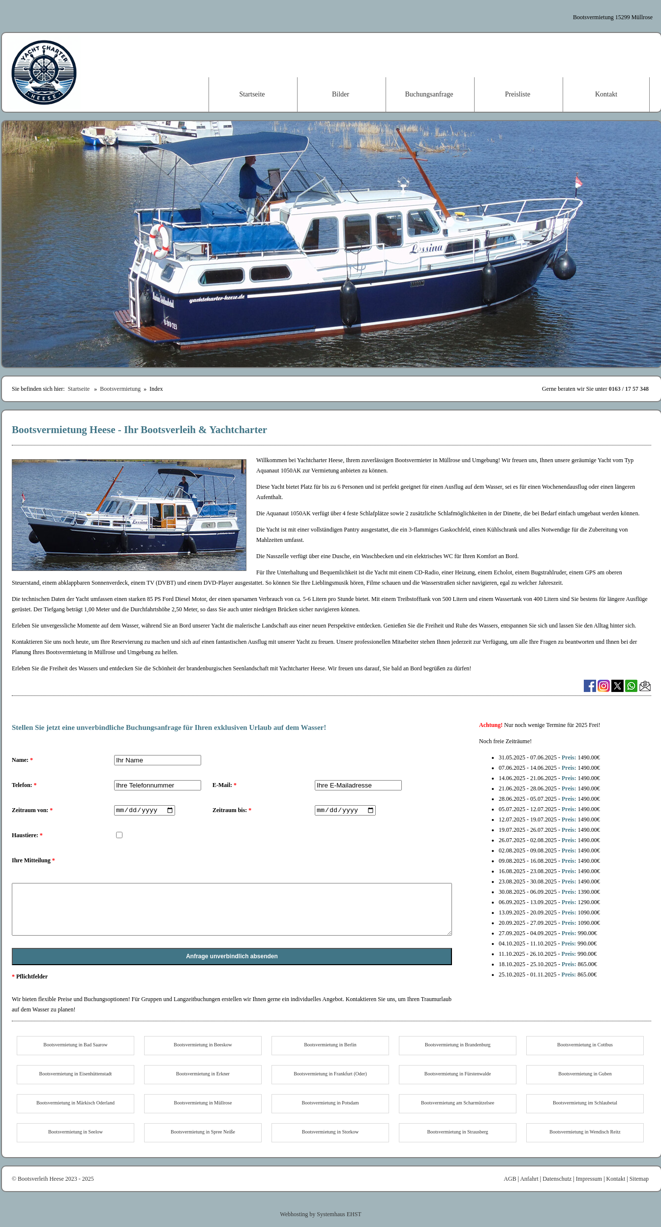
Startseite (252, 94)
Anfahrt (529, 1178)
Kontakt (606, 94)
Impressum (589, 1178)
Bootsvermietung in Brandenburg (458, 1044)
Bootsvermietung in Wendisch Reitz (584, 1131)
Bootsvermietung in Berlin (330, 1044)
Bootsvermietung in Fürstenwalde (457, 1073)
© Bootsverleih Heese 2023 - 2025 (53, 1178)
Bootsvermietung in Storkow (330, 1131)
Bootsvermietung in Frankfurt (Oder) (330, 1073)
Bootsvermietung (120, 388)
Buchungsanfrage (429, 94)
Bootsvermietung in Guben (584, 1073)
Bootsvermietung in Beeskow (203, 1044)
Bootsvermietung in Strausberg (457, 1131)
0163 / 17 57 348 (629, 388)
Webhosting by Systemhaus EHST (320, 1214)
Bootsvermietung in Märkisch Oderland (75, 1102)
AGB (510, 1178)
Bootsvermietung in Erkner (203, 1073)
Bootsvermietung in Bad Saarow (75, 1044)
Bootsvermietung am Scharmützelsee (457, 1102)
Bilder (340, 94)
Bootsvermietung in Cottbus (585, 1044)
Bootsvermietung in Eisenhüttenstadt (75, 1073)
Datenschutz (556, 1178)
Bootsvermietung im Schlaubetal (585, 1102)
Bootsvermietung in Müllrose (203, 1102)
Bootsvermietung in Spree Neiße (203, 1131)
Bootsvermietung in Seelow (75, 1131)
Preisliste (517, 94)
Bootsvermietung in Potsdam (330, 1102)
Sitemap (639, 1178)
